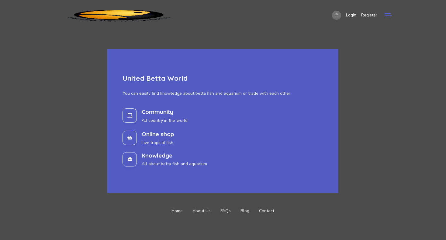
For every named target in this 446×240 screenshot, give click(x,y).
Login (351, 15)
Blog (244, 211)
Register (369, 15)
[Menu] (388, 15)
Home (177, 211)
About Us (201, 211)
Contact (266, 211)
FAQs (225, 211)
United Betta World (155, 78)
